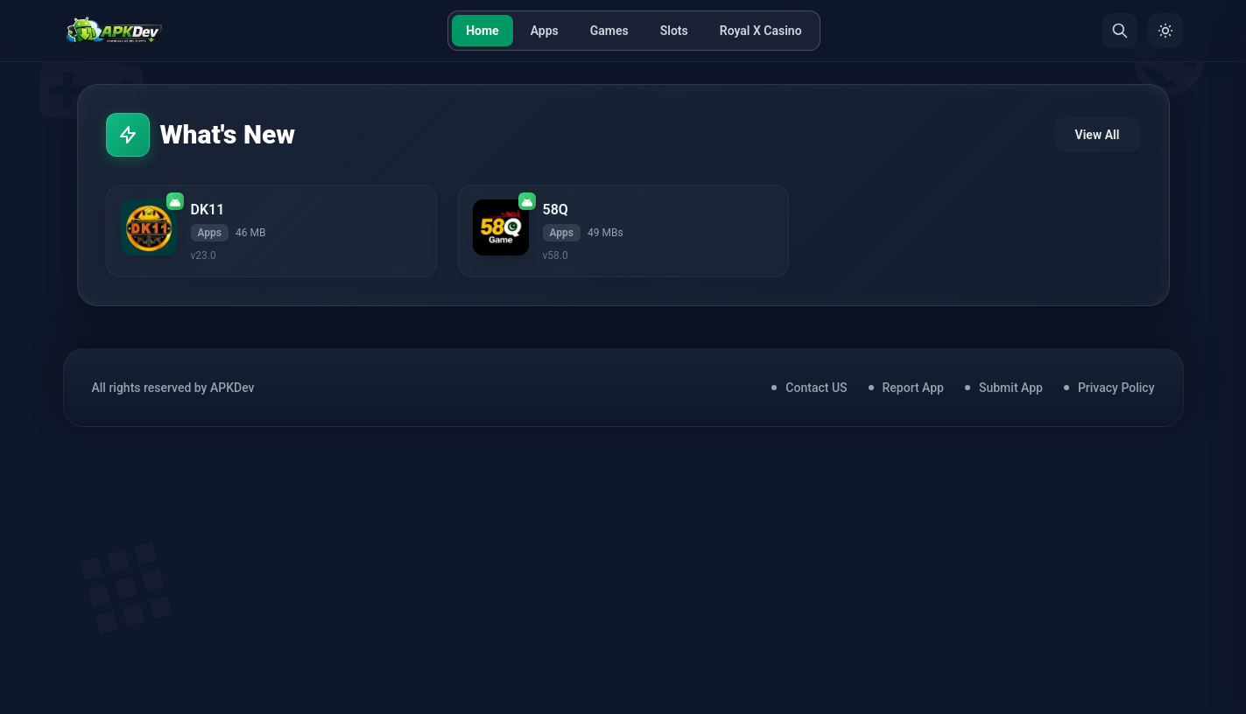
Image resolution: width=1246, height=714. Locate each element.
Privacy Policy (1116, 388)
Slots (674, 31)
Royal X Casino (761, 31)
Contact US (816, 388)
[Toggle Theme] (1165, 30)
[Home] (114, 30)
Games (609, 31)
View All (1097, 135)
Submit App (1011, 388)
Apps (545, 31)
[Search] (1119, 30)
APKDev (232, 388)
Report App (913, 388)
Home (482, 31)
